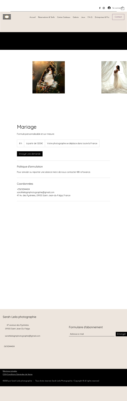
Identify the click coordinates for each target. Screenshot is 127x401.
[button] (122, 8)
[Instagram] (103, 8)
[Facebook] (100, 8)
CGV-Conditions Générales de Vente (17, 374)
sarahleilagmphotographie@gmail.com (22, 336)
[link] (30, 153)
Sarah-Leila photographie (19, 317)
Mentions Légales (10, 371)
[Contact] (118, 17)
